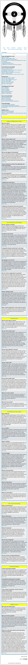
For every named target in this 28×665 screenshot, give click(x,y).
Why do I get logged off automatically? (9, 59)
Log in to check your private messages (14, 49)
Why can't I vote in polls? (7, 83)
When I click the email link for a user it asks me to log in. (13, 74)
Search (7, 47)
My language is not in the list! (7, 71)
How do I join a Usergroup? (7, 100)
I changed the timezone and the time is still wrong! (12, 70)
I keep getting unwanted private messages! (10, 105)
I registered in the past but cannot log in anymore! (12, 64)
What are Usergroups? (6, 99)
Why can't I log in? (5, 57)
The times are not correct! (7, 69)
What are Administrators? (7, 96)
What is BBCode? (5, 87)
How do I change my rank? (7, 73)
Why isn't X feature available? (8, 112)
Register (25, 47)
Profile (4, 49)
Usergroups (19, 47)
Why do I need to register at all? (8, 58)
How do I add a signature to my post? (9, 79)
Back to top (4, 136)
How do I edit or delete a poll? (8, 81)
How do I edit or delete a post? (8, 78)
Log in (24, 49)
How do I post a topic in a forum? (8, 77)
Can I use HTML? (5, 88)
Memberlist (12, 47)
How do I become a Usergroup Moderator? (10, 101)
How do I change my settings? (8, 68)
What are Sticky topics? (6, 92)
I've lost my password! (6, 62)
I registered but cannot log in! (7, 63)
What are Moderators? (6, 98)
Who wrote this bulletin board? (8, 111)
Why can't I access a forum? (7, 82)
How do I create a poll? (6, 80)
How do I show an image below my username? (11, 72)
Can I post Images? (6, 90)
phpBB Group (12, 609)
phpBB (12, 663)
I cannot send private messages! (8, 104)
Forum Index (4, 52)
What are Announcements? (7, 91)
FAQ (3, 47)
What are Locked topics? (7, 93)
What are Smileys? (5, 89)
